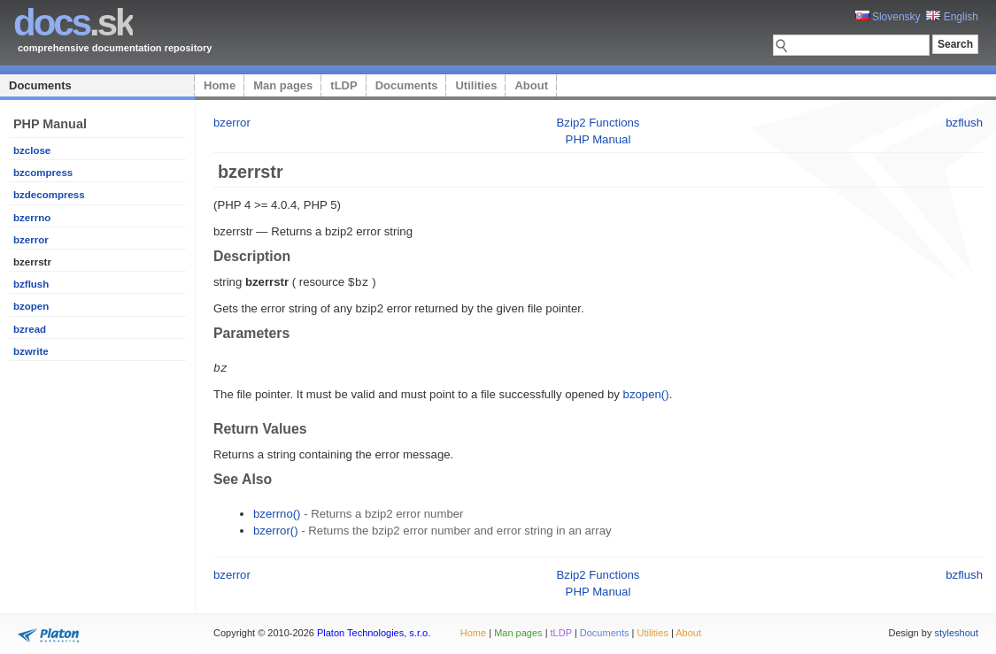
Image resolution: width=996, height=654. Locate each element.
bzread (29, 329)
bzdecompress (49, 194)
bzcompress (43, 172)
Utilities (476, 85)
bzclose (31, 150)
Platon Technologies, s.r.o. (373, 631)
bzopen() (646, 392)
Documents (40, 85)
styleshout (956, 631)
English (952, 17)
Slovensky (888, 17)
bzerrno (31, 217)
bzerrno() (277, 512)
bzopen (31, 306)
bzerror (31, 240)
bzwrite (31, 351)
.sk (73, 22)
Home (219, 85)
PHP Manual (598, 139)
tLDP (343, 85)
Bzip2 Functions (598, 122)
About (531, 85)
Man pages (283, 85)
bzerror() (275, 528)
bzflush (31, 284)
